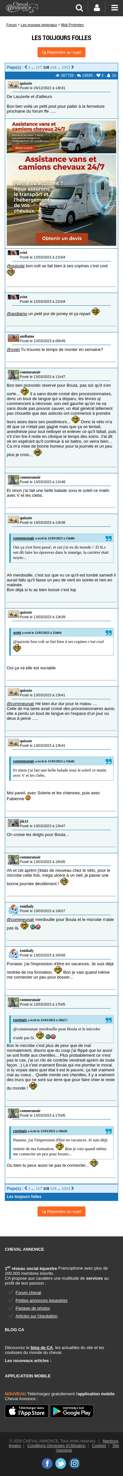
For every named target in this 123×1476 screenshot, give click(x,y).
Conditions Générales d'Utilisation (57, 1445)
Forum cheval (28, 1292)
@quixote (16, 265)
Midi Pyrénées (72, 25)
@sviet (13, 349)
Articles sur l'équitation (37, 1316)
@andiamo (17, 313)
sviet (23, 252)
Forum (11, 25)
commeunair (30, 372)
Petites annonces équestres (41, 1300)
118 (46, 67)
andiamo (27, 336)
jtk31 (24, 821)
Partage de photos (33, 1308)
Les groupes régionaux (39, 25)
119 (53, 67)
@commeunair (20, 703)
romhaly (27, 906)
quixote (26, 83)
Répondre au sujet (62, 52)
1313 (66, 67)
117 (39, 67)
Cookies (99, 1445)
